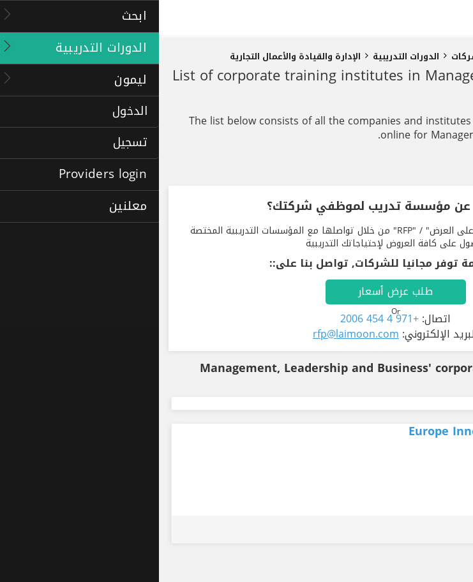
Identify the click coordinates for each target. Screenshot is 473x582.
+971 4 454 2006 (220, 319)
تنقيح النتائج (423, 167)
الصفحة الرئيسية (430, 56)
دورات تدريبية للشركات (338, 56)
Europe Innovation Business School (351, 431)
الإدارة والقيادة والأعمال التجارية (136, 56)
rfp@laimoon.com (197, 334)
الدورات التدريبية (247, 56)
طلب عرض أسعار (236, 291)
